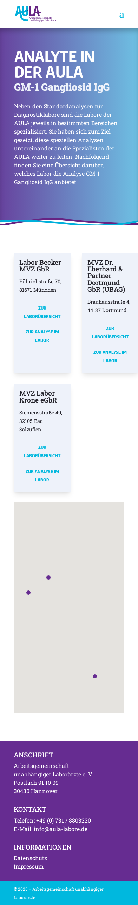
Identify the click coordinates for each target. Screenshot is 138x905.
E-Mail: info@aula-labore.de (50, 828)
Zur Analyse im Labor (42, 336)
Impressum (29, 866)
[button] (28, 592)
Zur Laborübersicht (42, 312)
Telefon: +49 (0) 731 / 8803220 (52, 820)
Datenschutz (30, 858)
